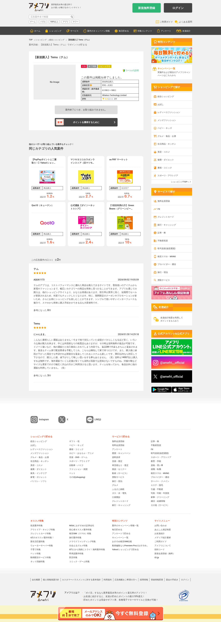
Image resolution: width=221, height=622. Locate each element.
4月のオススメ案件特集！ (42, 537)
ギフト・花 (74, 441)
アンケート (166, 31)
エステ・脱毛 (157, 485)
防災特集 (73, 557)
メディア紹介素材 (162, 537)
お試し (161, 104)
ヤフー (75, 22)
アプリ (65, 22)
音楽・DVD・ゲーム (78, 457)
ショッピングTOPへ (180, 182)
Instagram (44, 419)
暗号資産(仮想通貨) (166, 248)
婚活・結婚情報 (158, 501)
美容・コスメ (164, 152)
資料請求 (116, 457)
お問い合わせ (160, 525)
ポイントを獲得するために (86, 122)
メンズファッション (167, 120)
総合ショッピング (166, 96)
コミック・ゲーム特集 (79, 561)
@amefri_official (171, 376)
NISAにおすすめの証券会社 (81, 525)
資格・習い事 (157, 465)
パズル (43, 22)
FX (159, 209)
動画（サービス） (120, 473)
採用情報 (144, 579)
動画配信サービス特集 (40, 557)
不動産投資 (163, 240)
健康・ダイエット (166, 160)
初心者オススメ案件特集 (80, 529)
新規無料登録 (146, 8)
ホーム (37, 31)
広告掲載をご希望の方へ (126, 579)
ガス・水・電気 (119, 493)
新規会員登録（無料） (164, 553)
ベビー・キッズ (165, 128)
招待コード (159, 549)
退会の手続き (172, 579)
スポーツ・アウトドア (168, 175)
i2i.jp (156, 557)
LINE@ (97, 419)
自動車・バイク (76, 465)
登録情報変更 (157, 579)
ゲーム (33, 22)
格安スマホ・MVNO (167, 256)
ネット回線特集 (37, 561)
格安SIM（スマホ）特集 (80, 533)
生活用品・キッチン (167, 144)
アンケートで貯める (121, 533)
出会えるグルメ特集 (78, 545)
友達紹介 (186, 31)
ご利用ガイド (166, 22)
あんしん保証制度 (162, 529)
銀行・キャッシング (167, 225)
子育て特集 (35, 549)
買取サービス (164, 280)
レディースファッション (169, 112)
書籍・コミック (165, 168)
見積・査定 (117, 461)
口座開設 (116, 497)
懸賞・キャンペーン (121, 453)
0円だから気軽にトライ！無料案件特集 (87, 549)
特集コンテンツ (145, 31)
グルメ (115, 485)
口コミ (111, 99)
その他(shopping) (77, 477)
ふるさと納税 (118, 489)
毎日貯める (124, 31)
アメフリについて (162, 545)
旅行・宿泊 (163, 272)
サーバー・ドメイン (160, 481)
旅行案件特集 (75, 537)
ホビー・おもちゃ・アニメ (81, 453)
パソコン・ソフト (38, 481)
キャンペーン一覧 (120, 537)
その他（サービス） (160, 505)
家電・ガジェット (38, 477)
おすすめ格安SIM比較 (122, 541)
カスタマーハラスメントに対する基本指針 (81, 579)
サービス (74, 31)
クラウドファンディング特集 (82, 541)
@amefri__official (172, 363)
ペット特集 (35, 553)
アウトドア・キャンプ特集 (42, 529)
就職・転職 (156, 469)
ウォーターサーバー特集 (41, 545)
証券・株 (162, 232)
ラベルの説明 (131, 70)
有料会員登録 (118, 445)
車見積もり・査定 (120, 465)
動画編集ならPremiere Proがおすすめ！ (130, 545)
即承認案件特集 (76, 553)
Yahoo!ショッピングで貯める (125, 549)
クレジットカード (166, 217)
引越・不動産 (157, 489)
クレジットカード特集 (40, 533)
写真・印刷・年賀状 (160, 493)
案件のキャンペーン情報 (98, 31)
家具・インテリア (38, 473)
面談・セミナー (119, 469)
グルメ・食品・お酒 (167, 136)
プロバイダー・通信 (167, 264)
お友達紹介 (159, 533)
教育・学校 (156, 461)
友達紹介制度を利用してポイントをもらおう (171, 319)
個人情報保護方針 (51, 579)
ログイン (178, 8)
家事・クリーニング (160, 497)
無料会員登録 (164, 201)
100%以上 (54, 22)
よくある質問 (185, 22)
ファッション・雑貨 (78, 469)
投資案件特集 (36, 525)
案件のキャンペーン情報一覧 (125, 525)
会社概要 (36, 579)
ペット (72, 473)
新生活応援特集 (37, 541)
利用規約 (108, 579)
